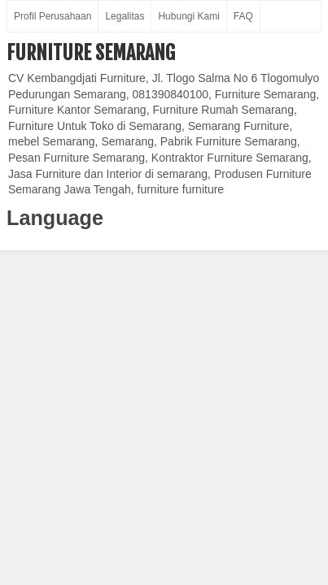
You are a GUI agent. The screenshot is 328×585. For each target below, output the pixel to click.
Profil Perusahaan (52, 16)
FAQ (243, 16)
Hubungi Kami (188, 16)
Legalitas (124, 16)
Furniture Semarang (91, 53)
